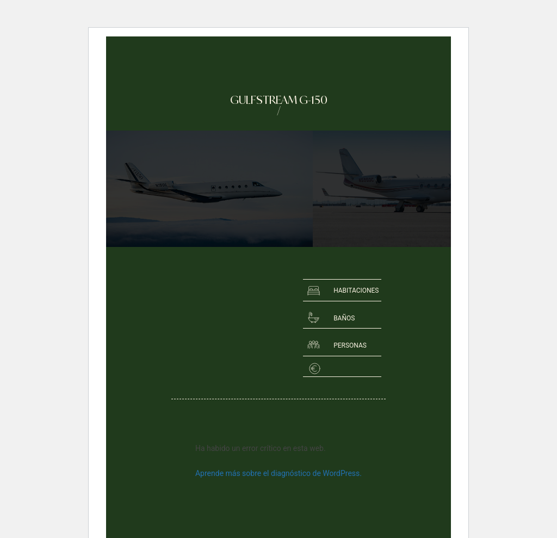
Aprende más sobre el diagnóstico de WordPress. (278, 473)
